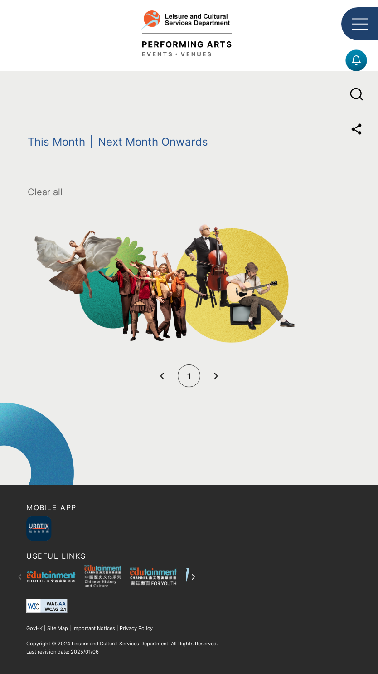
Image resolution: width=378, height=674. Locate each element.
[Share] (356, 129)
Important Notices (93, 628)
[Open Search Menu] (356, 94)
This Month (56, 141)
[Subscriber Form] (356, 60)
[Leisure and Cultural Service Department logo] (189, 31)
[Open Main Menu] (359, 23)
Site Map (57, 628)
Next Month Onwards (153, 141)
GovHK (35, 628)
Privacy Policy (135, 628)
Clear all (45, 192)
